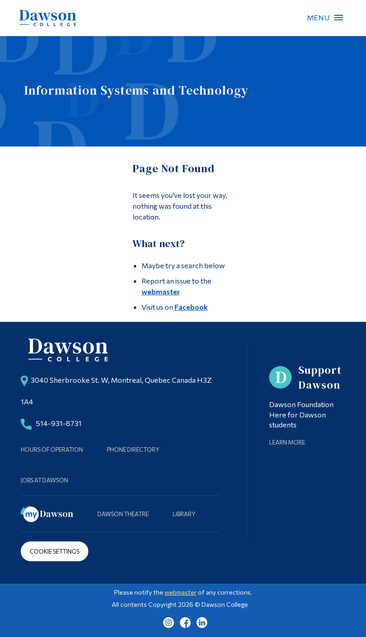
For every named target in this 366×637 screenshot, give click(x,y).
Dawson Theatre (123, 514)
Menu (338, 18)
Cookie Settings (54, 551)
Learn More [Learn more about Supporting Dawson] (287, 442)
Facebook (191, 306)
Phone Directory (133, 449)
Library (184, 514)
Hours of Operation (52, 449)
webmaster (161, 291)
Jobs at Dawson (44, 480)
